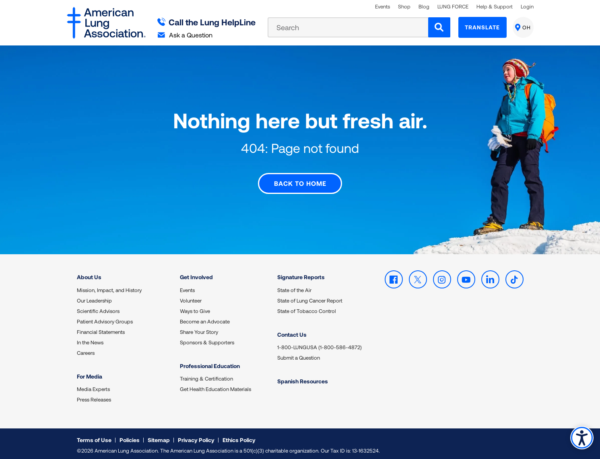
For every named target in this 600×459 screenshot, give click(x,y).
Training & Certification (206, 375)
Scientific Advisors (98, 308)
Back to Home (300, 180)
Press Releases (94, 396)
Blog (424, 6)
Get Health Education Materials (215, 386)
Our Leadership (94, 297)
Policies (130, 436)
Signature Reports (301, 273)
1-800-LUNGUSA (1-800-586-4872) (319, 344)
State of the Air (294, 287)
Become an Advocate (205, 318)
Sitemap (159, 436)
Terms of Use (94, 436)
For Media (89, 373)
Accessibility (582, 437)
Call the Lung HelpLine (207, 22)
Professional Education (210, 362)
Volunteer (191, 297)
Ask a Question (185, 35)
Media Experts (93, 386)
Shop (404, 6)
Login (527, 6)
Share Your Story (199, 328)
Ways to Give (195, 308)
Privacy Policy (196, 436)
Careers (86, 349)
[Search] (439, 27)
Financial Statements (101, 328)
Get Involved (196, 273)
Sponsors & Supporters (207, 339)
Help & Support (494, 6)
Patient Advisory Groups (105, 318)
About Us (89, 273)
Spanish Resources (302, 378)
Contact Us (292, 331)
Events (382, 6)
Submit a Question (298, 354)
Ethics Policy (239, 436)
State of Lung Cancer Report (309, 297)
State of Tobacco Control (306, 308)
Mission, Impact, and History (109, 287)
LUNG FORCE (452, 6)
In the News (90, 339)
